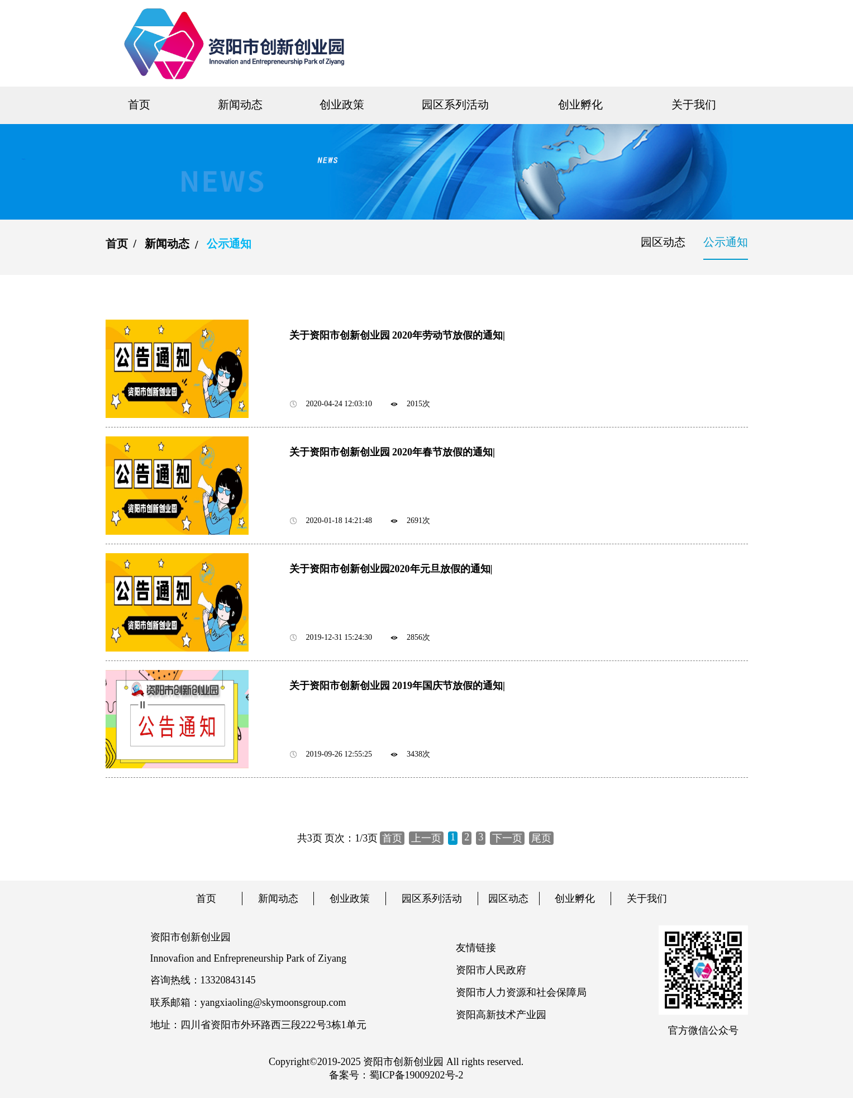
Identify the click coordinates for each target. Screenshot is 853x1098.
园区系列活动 (455, 104)
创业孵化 (580, 104)
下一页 (507, 838)
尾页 (541, 838)
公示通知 (725, 242)
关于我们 (693, 104)
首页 (139, 104)
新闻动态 (240, 104)
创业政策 (342, 104)
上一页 (426, 838)
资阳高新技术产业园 (501, 1014)
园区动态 (663, 242)
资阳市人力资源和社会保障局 (521, 992)
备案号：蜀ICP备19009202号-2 (396, 1075)
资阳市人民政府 (491, 970)
